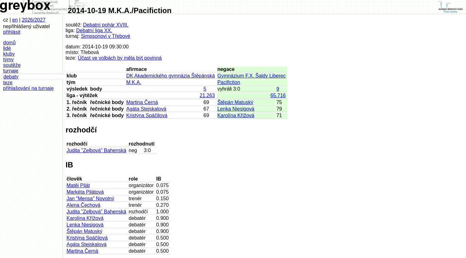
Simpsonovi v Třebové (105, 36)
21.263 (207, 95)
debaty (10, 76)
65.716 (278, 95)
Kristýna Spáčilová (146, 115)
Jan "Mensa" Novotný (90, 198)
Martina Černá (142, 102)
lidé (7, 48)
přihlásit (11, 32)
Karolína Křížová (235, 115)
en (15, 19)
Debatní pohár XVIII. (105, 24)
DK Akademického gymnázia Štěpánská (170, 75)
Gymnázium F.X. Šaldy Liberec (251, 75)
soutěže (12, 65)
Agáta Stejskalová (146, 109)
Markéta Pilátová (85, 192)
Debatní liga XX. (94, 30)
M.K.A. (133, 82)
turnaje (10, 70)
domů (9, 42)
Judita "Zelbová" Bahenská (96, 150)
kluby (9, 54)
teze (7, 82)
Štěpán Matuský (235, 102)
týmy (8, 59)
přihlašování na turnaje (28, 88)
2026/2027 (34, 19)
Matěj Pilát (78, 185)
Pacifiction (228, 82)
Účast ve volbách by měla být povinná (120, 58)
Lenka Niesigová (235, 109)
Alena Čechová (84, 205)
